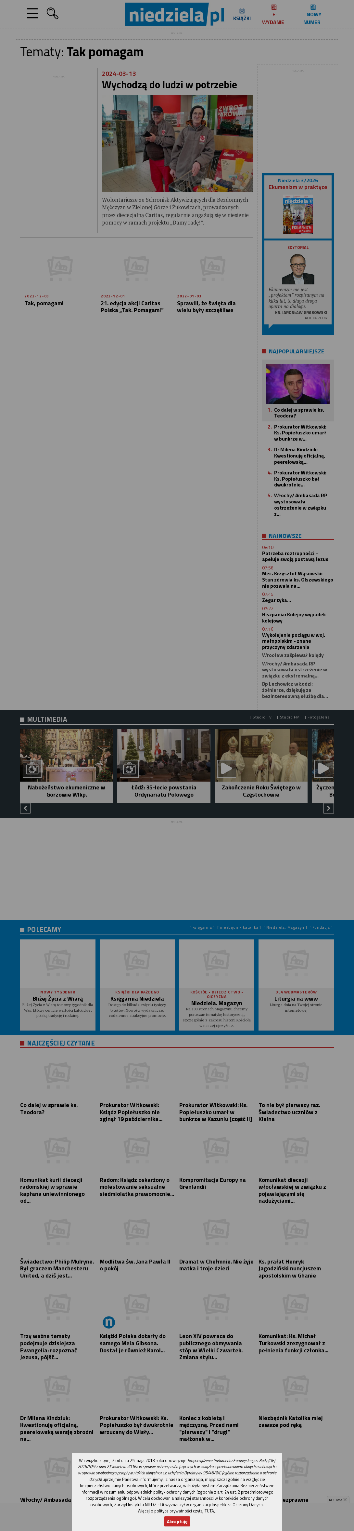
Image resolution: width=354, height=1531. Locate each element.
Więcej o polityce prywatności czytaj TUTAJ (176, 1511)
